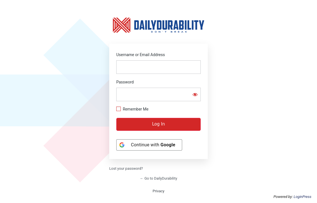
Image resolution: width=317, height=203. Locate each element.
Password (125, 82)
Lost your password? (126, 168)
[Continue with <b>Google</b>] (149, 145)
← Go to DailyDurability (158, 178)
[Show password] (195, 94)
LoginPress (302, 197)
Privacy (158, 191)
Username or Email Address (140, 54)
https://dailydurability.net (158, 25)
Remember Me (135, 109)
